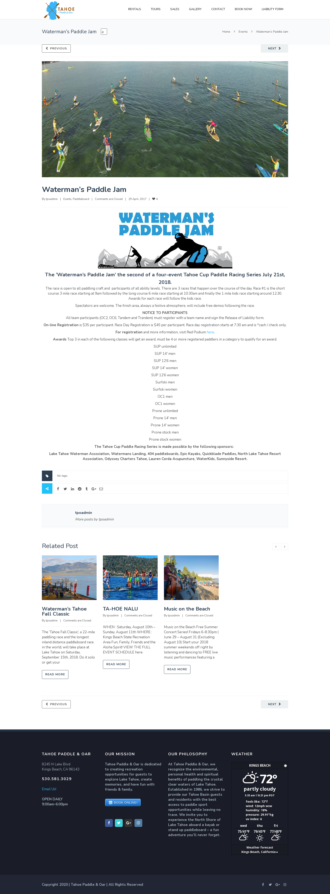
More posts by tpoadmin (94, 519)
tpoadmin (52, 199)
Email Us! (49, 789)
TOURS (156, 9)
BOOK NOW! (243, 9)
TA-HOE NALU (120, 608)
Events (243, 32)
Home (226, 32)
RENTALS (134, 9)
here (210, 332)
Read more (55, 674)
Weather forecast (259, 849)
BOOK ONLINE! (125, 802)
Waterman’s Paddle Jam (84, 189)
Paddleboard (81, 199)
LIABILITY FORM (272, 9)
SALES (174, 9)
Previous (58, 49)
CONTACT (218, 9)
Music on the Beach (187, 608)
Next (272, 49)
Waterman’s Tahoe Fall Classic (64, 611)
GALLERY (195, 9)
